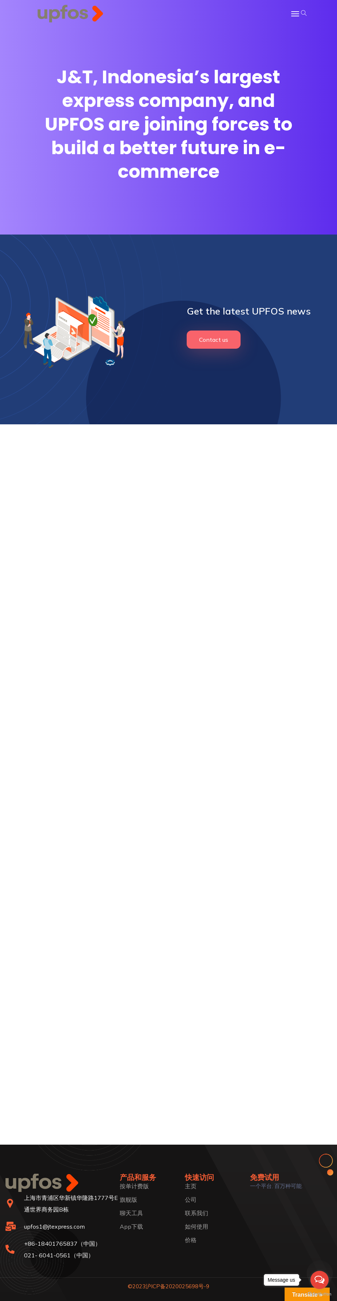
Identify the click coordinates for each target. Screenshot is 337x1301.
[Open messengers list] (319, 1280)
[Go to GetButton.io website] (319, 1294)
